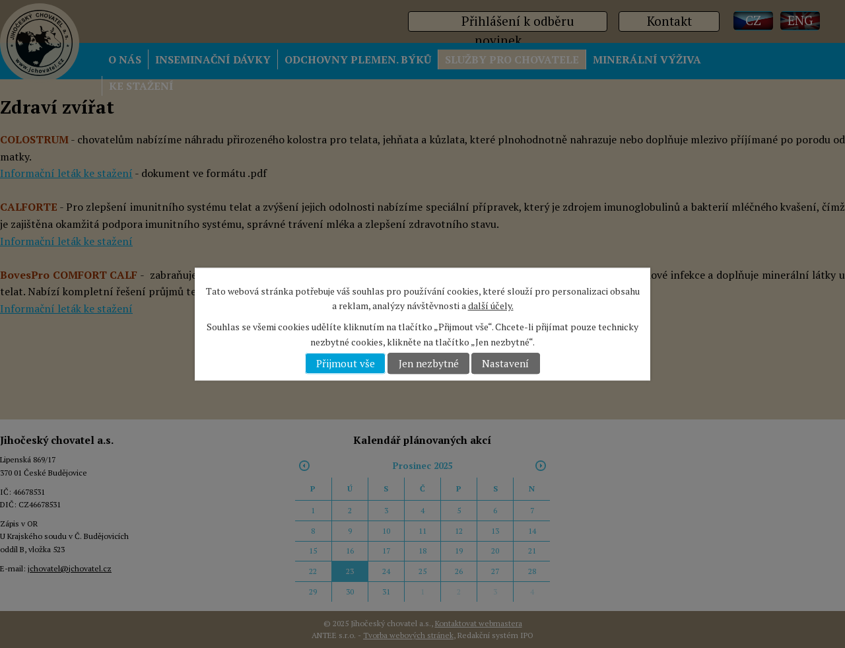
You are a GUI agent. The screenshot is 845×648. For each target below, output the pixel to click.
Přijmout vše (345, 363)
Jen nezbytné (429, 363)
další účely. (491, 305)
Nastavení (505, 363)
